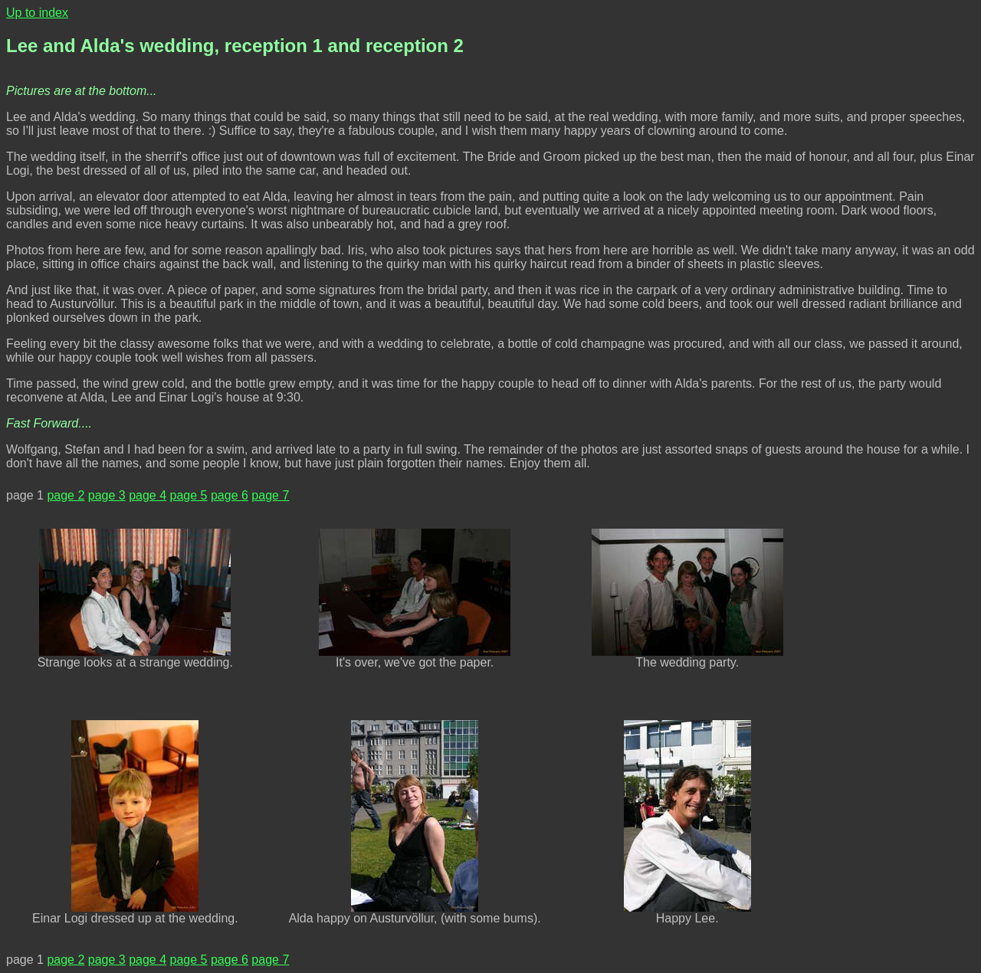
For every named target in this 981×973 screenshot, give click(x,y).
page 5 (189, 495)
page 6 (229, 495)
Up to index (37, 12)
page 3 (107, 495)
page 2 (65, 495)
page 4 (147, 495)
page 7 (270, 495)
